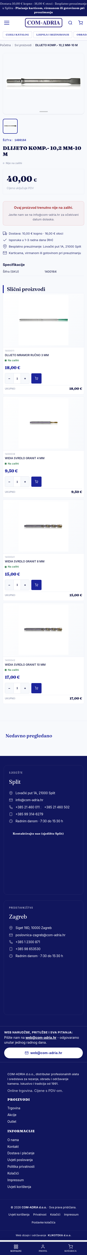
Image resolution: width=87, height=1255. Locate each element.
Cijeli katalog (17, 34)
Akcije (11, 1115)
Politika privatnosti (21, 1166)
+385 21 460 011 (28, 807)
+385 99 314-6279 (29, 814)
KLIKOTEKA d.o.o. (59, 1235)
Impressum (15, 1180)
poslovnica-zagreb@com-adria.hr (40, 935)
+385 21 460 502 (57, 807)
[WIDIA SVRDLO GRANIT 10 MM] (43, 630)
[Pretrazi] (70, 22)
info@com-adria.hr (29, 800)
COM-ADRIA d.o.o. (34, 1207)
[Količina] (17, 378)
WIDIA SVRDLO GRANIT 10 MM (25, 664)
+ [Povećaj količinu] (25, 378)
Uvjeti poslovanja (20, 1160)
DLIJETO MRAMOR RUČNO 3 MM (27, 355)
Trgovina (13, 1108)
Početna (5, 45)
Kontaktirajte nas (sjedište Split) (38, 833)
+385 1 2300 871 (28, 942)
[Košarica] (80, 22)
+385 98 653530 (28, 949)
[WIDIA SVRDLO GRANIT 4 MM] (43, 423)
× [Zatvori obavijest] (82, 8)
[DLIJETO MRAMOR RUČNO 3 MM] (43, 320)
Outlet (11, 1121)
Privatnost (39, 1214)
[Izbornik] (7, 23)
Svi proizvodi (23, 45)
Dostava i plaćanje (20, 1153)
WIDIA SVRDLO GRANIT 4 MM (25, 458)
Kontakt (13, 1147)
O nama (13, 1140)
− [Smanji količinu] (9, 378)
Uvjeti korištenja (19, 1187)
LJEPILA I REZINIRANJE (52, 34)
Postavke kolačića (43, 1222)
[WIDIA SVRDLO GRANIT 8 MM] (43, 527)
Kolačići (13, 1173)
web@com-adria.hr (41, 1037)
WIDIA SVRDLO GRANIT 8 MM (24, 561)
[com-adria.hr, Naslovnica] (43, 22)
